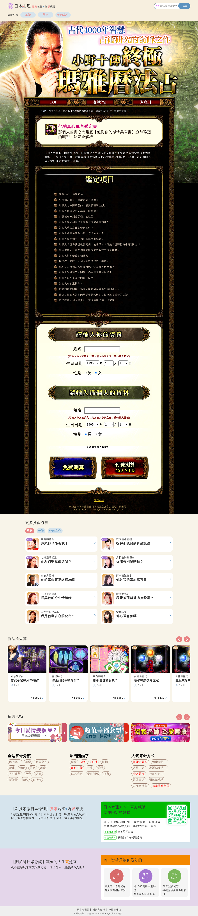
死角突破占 (156, 773)
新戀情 (13, 779)
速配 (22, 767)
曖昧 (12, 767)
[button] (179, 717)
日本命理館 (83, 909)
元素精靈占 (159, 761)
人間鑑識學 (140, 785)
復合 (28, 773)
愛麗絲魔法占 (158, 767)
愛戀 (100, 767)
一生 (90, 767)
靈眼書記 (139, 779)
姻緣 (43, 767)
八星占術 (139, 767)
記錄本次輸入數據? (98, 447)
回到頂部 (99, 500)
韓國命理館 (115, 909)
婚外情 (37, 779)
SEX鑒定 (77, 773)
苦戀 (46, 14)
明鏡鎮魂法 (156, 779)
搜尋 (184, 5)
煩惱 (105, 761)
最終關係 (93, 773)
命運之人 (41, 761)
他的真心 (63, 14)
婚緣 (74, 761)
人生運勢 (15, 773)
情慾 (25, 779)
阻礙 (106, 773)
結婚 (38, 773)
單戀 (28, 14)
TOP (43, 111)
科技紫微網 (99, 909)
